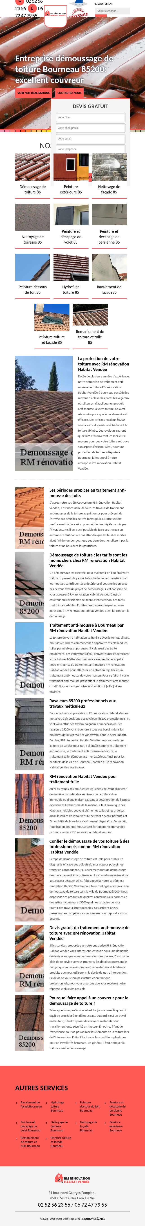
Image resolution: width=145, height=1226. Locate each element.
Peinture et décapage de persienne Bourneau (117, 1108)
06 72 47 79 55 (91, 1204)
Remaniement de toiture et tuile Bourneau (30, 1142)
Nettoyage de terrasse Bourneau (59, 1126)
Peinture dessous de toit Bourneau (89, 1106)
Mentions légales (93, 1218)
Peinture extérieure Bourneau (116, 1126)
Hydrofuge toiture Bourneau (57, 1106)
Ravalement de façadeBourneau (31, 1104)
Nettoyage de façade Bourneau (88, 1126)
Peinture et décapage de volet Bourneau (30, 1126)
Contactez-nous (70, 93)
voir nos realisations (34, 93)
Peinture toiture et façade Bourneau (61, 1142)
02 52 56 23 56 (54, 1204)
